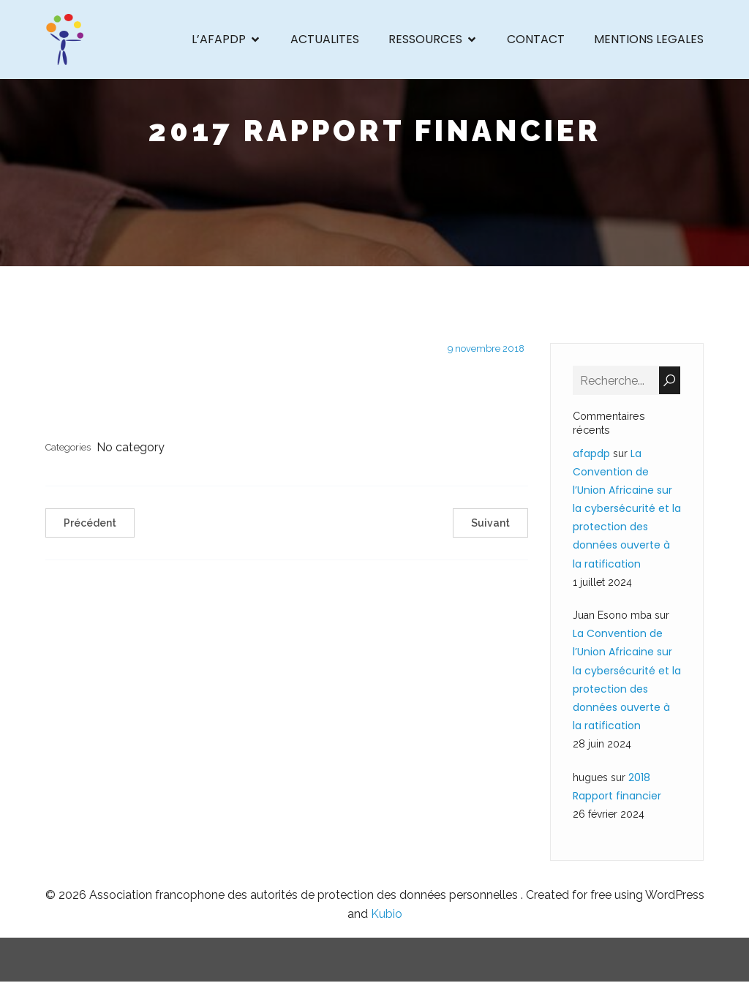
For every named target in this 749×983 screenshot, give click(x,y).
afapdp (591, 454)
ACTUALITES (324, 39)
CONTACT (536, 39)
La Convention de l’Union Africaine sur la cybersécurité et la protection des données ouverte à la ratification (627, 509)
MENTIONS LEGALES (649, 39)
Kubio (386, 915)
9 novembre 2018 (486, 349)
